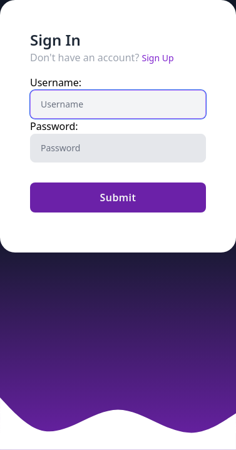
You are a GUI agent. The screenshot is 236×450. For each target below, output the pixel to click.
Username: (55, 82)
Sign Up (158, 58)
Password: (54, 126)
